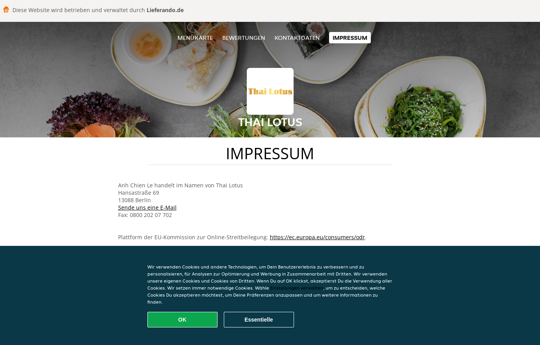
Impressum (350, 38)
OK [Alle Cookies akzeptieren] (182, 320)
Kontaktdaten (297, 38)
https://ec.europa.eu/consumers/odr (317, 237)
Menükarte (195, 38)
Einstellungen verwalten (296, 288)
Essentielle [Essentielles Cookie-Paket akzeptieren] (258, 320)
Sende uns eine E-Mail (147, 207)
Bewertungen (243, 38)
